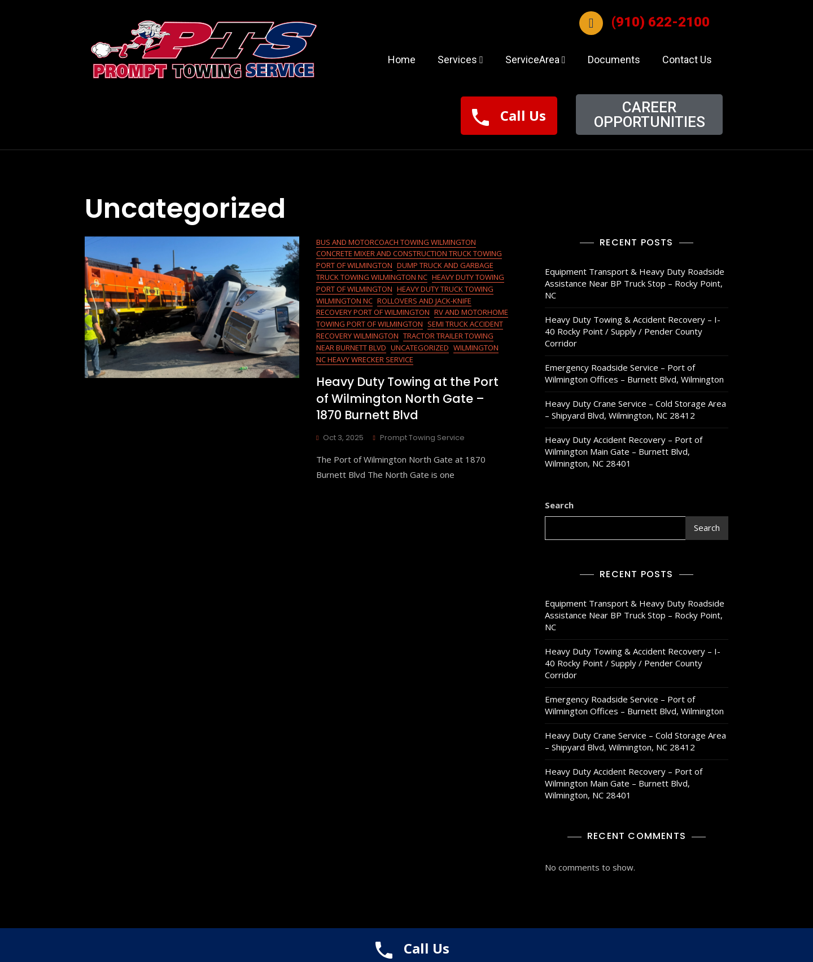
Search (559, 505)
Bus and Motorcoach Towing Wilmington (396, 242)
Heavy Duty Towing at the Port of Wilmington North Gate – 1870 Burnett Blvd (407, 398)
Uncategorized (420, 347)
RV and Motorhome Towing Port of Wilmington (412, 318)
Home (402, 59)
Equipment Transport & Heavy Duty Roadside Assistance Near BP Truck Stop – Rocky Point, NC (634, 283)
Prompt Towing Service (422, 437)
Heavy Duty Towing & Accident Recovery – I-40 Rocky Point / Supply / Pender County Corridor (632, 331)
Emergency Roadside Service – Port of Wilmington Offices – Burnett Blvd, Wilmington (634, 373)
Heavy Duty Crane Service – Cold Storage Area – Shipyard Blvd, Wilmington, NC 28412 (635, 409)
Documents (614, 59)
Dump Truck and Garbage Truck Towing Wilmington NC (404, 271)
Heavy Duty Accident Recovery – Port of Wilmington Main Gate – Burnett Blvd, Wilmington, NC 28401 (623, 451)
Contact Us (687, 59)
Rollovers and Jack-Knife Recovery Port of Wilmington (393, 307)
